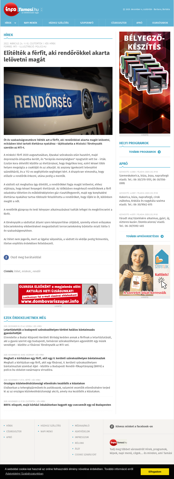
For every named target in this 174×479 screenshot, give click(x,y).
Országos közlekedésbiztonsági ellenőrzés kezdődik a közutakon (44, 383)
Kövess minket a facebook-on (134, 426)
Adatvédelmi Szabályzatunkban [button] (24, 473)
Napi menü (47, 431)
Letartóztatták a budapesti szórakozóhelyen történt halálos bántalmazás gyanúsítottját (49, 331)
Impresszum (82, 437)
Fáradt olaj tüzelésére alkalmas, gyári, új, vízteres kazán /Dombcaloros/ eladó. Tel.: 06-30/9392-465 (144, 222)
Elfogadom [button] (155, 471)
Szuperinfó (86, 23)
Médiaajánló (82, 426)
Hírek (8, 23)
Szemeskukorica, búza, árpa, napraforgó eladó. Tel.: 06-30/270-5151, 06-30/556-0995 (144, 180)
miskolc (26, 271)
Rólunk (79, 443)
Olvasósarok (160, 23)
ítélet (17, 271)
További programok (142, 151)
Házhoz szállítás (59, 23)
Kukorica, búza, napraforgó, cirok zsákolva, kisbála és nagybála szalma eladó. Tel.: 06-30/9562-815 (142, 201)
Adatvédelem (82, 431)
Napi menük (30, 23)
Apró (139, 23)
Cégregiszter (119, 23)
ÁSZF (77, 449)
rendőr (37, 271)
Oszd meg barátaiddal (26, 257)
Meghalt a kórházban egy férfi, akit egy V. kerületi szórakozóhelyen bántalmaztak (54, 358)
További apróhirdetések (142, 236)
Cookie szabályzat (85, 455)
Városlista (41, 9)
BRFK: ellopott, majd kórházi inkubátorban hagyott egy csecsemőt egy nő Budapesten (57, 405)
